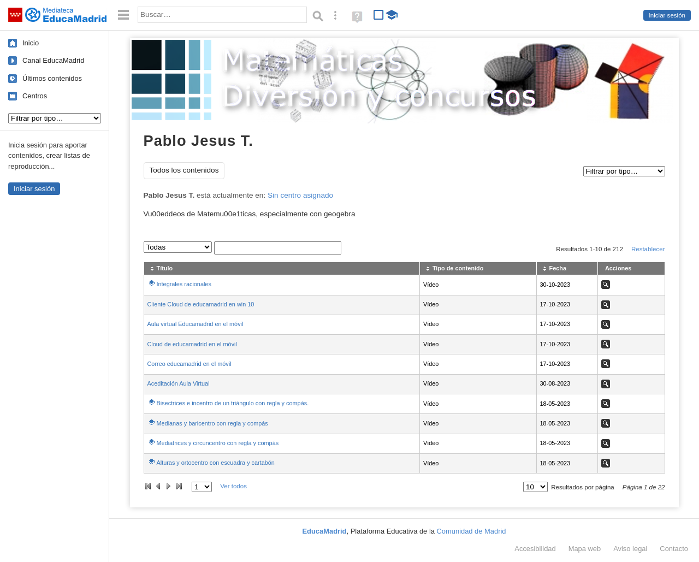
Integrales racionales (184, 284)
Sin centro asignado (300, 195)
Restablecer (648, 249)
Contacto (674, 549)
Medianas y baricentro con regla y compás (212, 423)
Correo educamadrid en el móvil (189, 363)
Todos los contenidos (184, 170)
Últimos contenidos (52, 78)
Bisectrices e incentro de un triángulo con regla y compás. (233, 403)
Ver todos (233, 486)
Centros (34, 96)
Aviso (630, 549)
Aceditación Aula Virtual (178, 383)
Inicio (30, 43)
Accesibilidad (534, 549)
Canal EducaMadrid (53, 60)
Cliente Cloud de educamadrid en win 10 (200, 304)
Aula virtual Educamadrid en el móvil (195, 324)
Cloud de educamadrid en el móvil (192, 344)
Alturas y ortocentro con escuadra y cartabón (216, 462)
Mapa (584, 549)
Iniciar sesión (667, 15)
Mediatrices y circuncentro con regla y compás (218, 443)
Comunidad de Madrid (471, 531)
